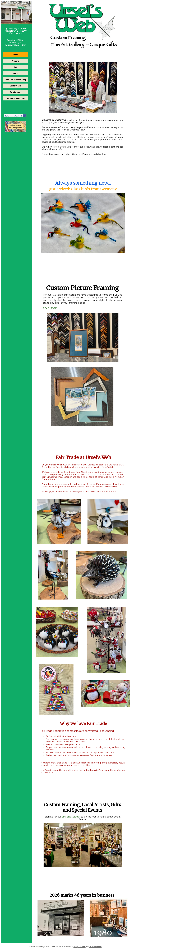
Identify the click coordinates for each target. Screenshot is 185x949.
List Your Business (95, 947)
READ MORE (50, 308)
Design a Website (79, 947)
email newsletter (71, 816)
